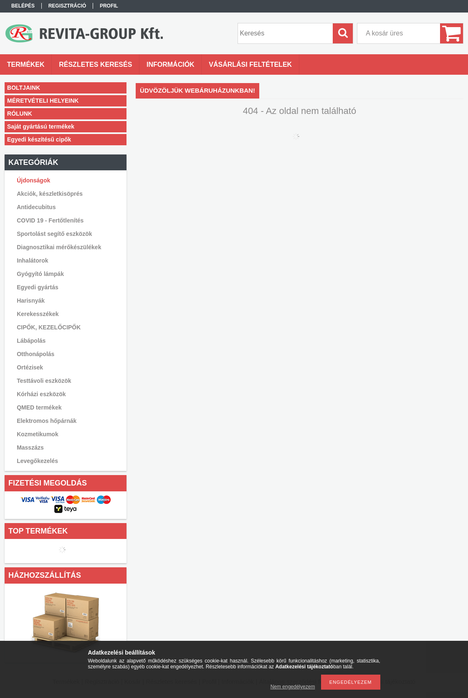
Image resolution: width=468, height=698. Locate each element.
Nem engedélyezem (293, 687)
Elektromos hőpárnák (46, 420)
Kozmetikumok (37, 434)
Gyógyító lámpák (40, 274)
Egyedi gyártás (37, 287)
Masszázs (30, 447)
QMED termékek (39, 407)
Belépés (23, 6)
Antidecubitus (36, 207)
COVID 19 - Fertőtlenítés (50, 220)
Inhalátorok (32, 260)
